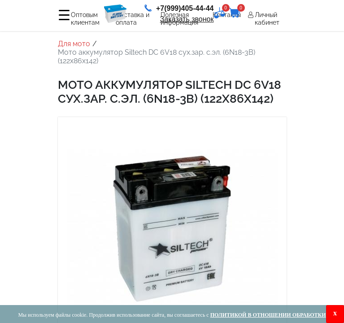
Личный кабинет (267, 18)
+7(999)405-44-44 (179, 8)
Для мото (74, 43)
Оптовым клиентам (85, 18)
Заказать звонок (187, 19)
